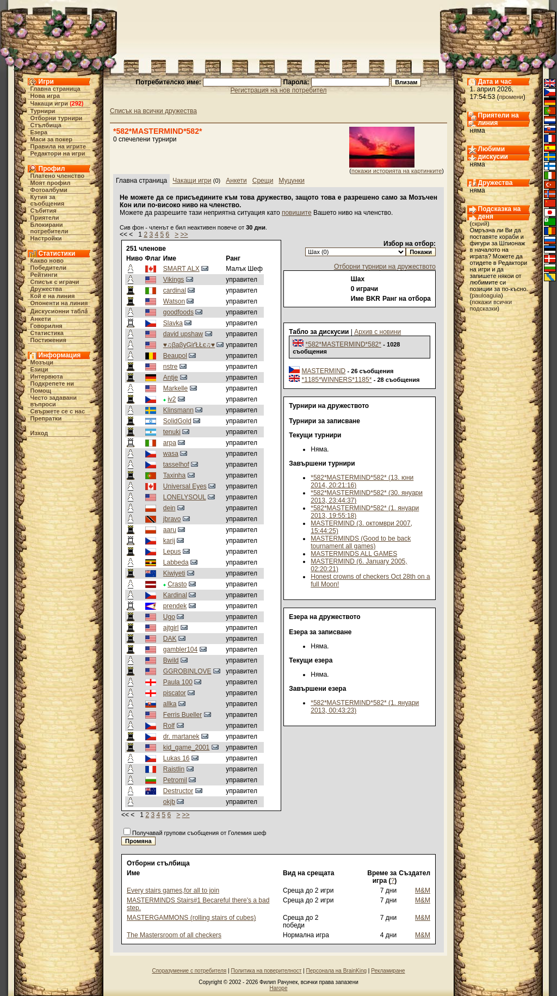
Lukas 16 (176, 758)
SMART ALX (181, 269)
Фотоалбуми (48, 190)
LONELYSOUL (184, 497)
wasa (170, 453)
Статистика (47, 333)
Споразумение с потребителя (189, 971)
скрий (479, 223)
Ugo (169, 617)
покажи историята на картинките (396, 171)
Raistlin (173, 769)
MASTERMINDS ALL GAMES (354, 554)
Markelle (175, 388)
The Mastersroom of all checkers (174, 935)
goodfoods (178, 312)
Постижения (48, 340)
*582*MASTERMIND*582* (343, 344)
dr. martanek (181, 736)
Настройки (46, 238)
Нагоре (279, 988)
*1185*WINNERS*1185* (337, 379)
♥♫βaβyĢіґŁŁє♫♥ (189, 345)
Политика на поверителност (266, 971)
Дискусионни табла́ (59, 311)
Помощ (40, 390)
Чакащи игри (49, 103)
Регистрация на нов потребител (279, 90)
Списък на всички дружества (153, 111)
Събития (43, 210)
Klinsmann (178, 410)
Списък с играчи (54, 282)
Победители (48, 267)
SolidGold (177, 421)
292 (77, 103)
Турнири (42, 111)
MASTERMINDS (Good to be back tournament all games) (361, 542)
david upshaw (183, 334)
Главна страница (55, 88)
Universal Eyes (185, 486)
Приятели (44, 217)
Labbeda (176, 562)
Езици (39, 369)
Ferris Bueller (182, 715)
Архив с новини (377, 332)
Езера (39, 132)
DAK (170, 638)
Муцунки (291, 180)
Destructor (178, 791)
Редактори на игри (57, 153)
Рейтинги (44, 274)
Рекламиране (388, 971)
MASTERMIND (324, 371)
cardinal (174, 290)
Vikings (173, 279)
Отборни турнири (56, 118)
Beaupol (175, 356)
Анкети (40, 318)
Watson (174, 301)
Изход (39, 433)
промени (511, 97)
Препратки (46, 418)
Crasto (177, 584)
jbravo (172, 519)
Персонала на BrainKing (336, 971)
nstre (170, 366)
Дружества (46, 289)
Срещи (263, 180)
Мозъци (41, 362)
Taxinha (174, 475)
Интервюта (46, 376)
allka (170, 704)
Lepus (172, 551)
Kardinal (175, 595)
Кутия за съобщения (47, 200)
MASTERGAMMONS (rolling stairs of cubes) (191, 917)
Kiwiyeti (174, 573)
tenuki (172, 432)
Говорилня (46, 326)
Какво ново (47, 260)
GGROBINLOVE (187, 671)
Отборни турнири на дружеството (385, 266)
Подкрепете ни (52, 383)
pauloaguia (486, 295)
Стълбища (45, 125)
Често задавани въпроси (53, 400)
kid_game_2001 (186, 747)
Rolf (169, 725)
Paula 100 (178, 682)
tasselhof (176, 464)
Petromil (175, 780)
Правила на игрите (58, 146)
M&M (422, 890)
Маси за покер (51, 139)
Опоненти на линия (59, 303)
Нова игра (45, 95)
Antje (170, 377)
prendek (175, 606)
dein (169, 508)
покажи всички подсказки (491, 305)
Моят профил (50, 183)
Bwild (171, 660)
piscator (174, 693)
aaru (169, 530)
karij (169, 541)
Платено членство (57, 175)
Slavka (173, 323)
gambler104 (180, 649)
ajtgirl (171, 628)
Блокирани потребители (49, 227)
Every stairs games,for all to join (173, 890)
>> (184, 234)
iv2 (172, 399)
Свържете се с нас (57, 411)
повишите (297, 212)
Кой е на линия (52, 296)
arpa (169, 443)
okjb (169, 802)
